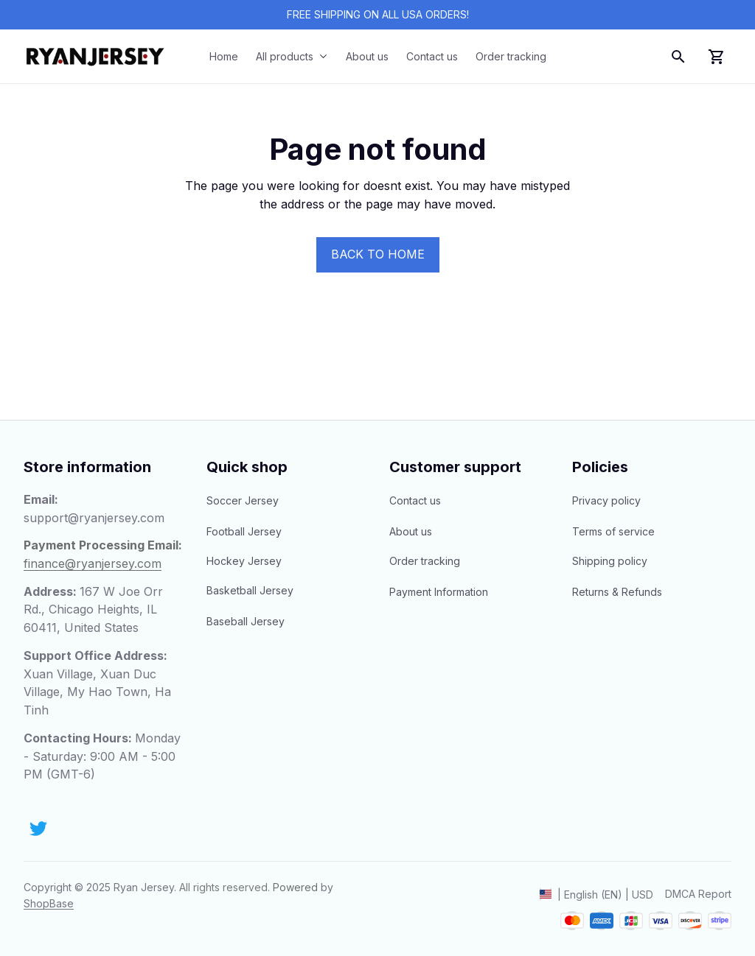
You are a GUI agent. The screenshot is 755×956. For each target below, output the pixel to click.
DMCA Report (698, 894)
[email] (94, 518)
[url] (49, 904)
